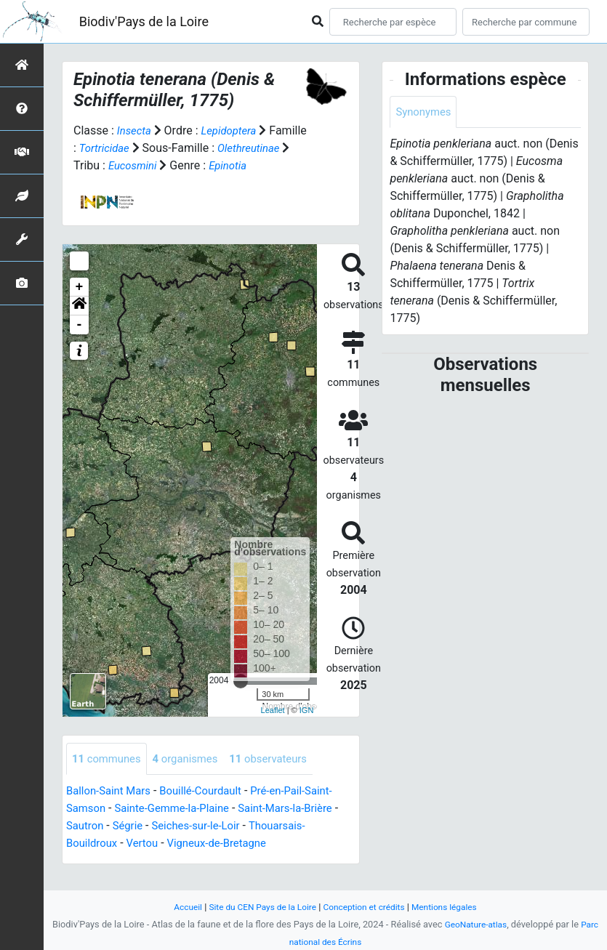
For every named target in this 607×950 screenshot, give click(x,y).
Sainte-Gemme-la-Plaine (179, 827)
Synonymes (425, 112)
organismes (193, 777)
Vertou (147, 862)
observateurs (281, 777)
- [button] (80, 342)
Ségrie (137, 844)
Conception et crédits (367, 906)
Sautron (92, 844)
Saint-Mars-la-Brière (302, 827)
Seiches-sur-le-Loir (210, 844)
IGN (307, 727)
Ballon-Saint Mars (111, 809)
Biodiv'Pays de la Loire (144, 21)
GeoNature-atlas (475, 924)
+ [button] (80, 304)
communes (109, 777)
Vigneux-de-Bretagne (227, 862)
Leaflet (273, 727)
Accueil (177, 906)
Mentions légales (453, 906)
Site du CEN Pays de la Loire (258, 906)
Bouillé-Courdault (210, 809)
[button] (79, 323)
